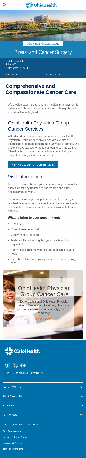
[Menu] (79, 6)
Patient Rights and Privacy (15, 437)
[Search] (4, 5)
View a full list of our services (33, 164)
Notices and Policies (12, 443)
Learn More (44, 319)
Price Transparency (12, 431)
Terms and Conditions (13, 449)
